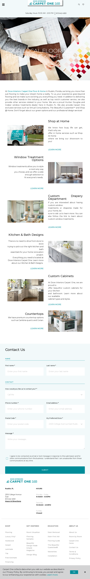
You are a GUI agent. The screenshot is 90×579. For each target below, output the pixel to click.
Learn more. (52, 575)
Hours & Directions (13, 501)
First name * (10, 365)
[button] (79, 4)
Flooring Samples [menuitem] (30, 538)
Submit (45, 470)
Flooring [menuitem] (8, 532)
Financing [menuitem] (9, 562)
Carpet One (10, 40)
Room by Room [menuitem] (75, 537)
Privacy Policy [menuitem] (75, 558)
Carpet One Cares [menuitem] (74, 542)
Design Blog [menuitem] (31, 555)
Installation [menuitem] (52, 556)
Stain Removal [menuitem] (54, 532)
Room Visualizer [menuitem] (33, 532)
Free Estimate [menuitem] (11, 558)
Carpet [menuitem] (8, 545)
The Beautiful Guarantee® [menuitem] (53, 546)
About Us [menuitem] (73, 532)
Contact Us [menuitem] (73, 547)
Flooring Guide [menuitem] (54, 541)
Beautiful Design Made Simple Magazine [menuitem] (31, 546)
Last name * (51, 365)
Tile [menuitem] (6, 553)
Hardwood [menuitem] (9, 541)
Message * (9, 433)
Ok (74, 572)
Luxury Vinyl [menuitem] (10, 537)
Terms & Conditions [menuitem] (73, 553)
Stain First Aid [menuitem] (53, 537)
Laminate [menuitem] (9, 549)
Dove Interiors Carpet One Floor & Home (27, 91)
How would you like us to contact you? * (21, 389)
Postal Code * (10, 418)
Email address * (52, 403)
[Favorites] (83, 4)
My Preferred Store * (54, 418)
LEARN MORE (54, 150)
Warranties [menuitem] (52, 552)
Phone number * (12, 403)
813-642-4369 (61, 13)
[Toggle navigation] (3, 4)
